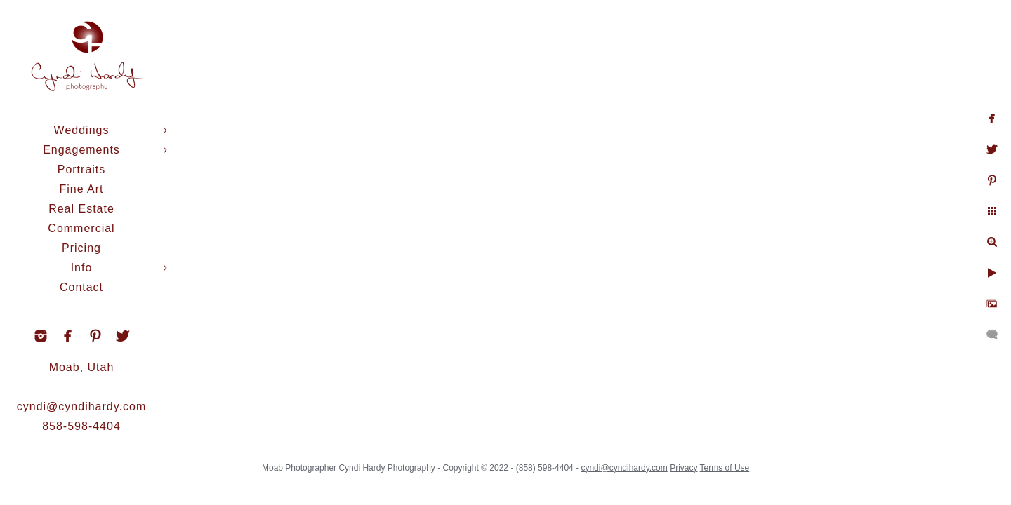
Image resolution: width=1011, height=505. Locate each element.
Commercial (81, 228)
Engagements (81, 150)
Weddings (82, 130)
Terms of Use (725, 468)
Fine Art (81, 189)
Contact (81, 287)
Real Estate (81, 209)
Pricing (81, 248)
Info (82, 268)
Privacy (683, 468)
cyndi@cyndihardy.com (81, 406)
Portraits (82, 169)
